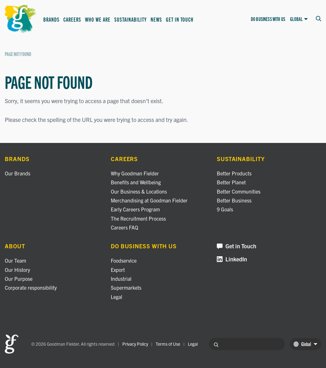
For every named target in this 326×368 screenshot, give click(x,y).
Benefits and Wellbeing (136, 182)
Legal (116, 297)
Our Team (15, 260)
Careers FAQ (124, 227)
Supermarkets (126, 287)
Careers (72, 19)
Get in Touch (180, 19)
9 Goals (225, 209)
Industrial (121, 278)
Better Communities (238, 191)
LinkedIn (232, 259)
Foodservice (124, 260)
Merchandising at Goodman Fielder (149, 200)
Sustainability (130, 19)
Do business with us (268, 19)
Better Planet (231, 182)
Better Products (234, 173)
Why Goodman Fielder (135, 173)
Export (118, 269)
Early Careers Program (135, 209)
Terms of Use (168, 344)
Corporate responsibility (31, 287)
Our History (17, 269)
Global (299, 19)
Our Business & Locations (139, 191)
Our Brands (17, 173)
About (15, 246)
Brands (51, 19)
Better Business (234, 200)
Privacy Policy (135, 344)
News (156, 19)
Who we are (97, 19)
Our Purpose (18, 278)
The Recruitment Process (138, 218)
